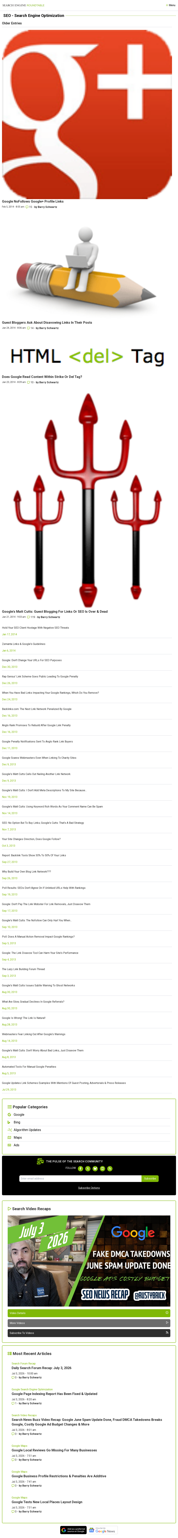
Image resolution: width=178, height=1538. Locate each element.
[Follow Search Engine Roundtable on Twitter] (87, 1168)
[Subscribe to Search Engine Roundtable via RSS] (109, 1168)
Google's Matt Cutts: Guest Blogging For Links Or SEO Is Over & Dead (55, 612)
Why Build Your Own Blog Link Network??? (26, 871)
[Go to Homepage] (23, 5)
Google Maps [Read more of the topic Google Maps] (19, 1445)
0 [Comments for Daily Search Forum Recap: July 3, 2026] (14, 1377)
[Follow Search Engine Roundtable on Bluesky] (95, 1168)
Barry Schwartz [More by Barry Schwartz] (47, 207)
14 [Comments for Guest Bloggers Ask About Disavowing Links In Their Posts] (30, 328)
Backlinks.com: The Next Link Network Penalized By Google (37, 709)
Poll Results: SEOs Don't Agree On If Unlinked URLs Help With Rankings (44, 887)
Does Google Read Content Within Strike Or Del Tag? (42, 377)
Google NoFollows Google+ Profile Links (33, 201)
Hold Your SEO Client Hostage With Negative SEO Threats (35, 627)
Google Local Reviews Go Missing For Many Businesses (54, 1450)
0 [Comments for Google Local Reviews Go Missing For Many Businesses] (14, 1459)
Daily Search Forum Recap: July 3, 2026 (41, 1368)
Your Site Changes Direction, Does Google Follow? (31, 839)
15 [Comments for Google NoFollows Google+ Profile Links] (29, 207)
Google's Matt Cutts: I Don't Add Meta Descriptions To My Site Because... (44, 790)
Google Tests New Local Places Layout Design (47, 1502)
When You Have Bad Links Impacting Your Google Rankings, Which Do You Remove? (50, 692)
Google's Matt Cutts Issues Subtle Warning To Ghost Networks (38, 985)
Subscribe (150, 1178)
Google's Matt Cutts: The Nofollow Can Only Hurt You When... (37, 920)
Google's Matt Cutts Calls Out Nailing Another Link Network (36, 774)
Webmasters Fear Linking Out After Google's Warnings (33, 1034)
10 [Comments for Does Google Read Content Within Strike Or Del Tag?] (30, 382)
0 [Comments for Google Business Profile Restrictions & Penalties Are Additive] (14, 1485)
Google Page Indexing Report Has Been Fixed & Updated (54, 1394)
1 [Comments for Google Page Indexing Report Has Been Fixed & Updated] (14, 1403)
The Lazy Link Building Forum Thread (23, 969)
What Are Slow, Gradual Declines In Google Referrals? (33, 1001)
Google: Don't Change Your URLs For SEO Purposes (32, 660)
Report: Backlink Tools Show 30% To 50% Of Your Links (34, 855)
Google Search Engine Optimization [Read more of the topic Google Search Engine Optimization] (32, 1389)
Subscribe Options (89, 1187)
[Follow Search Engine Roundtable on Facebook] (80, 1168)
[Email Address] (80, 1178)
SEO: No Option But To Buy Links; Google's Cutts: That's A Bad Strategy (43, 822)
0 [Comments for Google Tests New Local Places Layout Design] (14, 1511)
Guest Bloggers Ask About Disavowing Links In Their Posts (47, 323)
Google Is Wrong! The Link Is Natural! (24, 1018)
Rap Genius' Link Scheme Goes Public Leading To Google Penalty (40, 676)
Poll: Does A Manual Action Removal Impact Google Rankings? (38, 936)
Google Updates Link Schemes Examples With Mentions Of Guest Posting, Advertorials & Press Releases (64, 1083)
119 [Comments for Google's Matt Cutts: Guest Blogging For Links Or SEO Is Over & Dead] (31, 617)
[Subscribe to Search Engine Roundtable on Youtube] (102, 1168)
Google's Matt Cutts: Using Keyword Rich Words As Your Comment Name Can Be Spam (52, 806)
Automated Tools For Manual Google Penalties (29, 1066)
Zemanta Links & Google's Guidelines (23, 644)
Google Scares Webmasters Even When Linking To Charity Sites (39, 757)
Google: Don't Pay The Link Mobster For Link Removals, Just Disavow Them (46, 904)
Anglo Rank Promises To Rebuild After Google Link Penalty (36, 725)
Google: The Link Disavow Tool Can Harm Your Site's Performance (40, 952)
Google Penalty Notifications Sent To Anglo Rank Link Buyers (37, 741)
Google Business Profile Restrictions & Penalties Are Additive (59, 1476)
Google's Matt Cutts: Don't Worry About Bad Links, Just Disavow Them (43, 1050)
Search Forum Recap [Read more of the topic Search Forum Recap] (24, 1363)
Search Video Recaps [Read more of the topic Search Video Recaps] (24, 1415)
